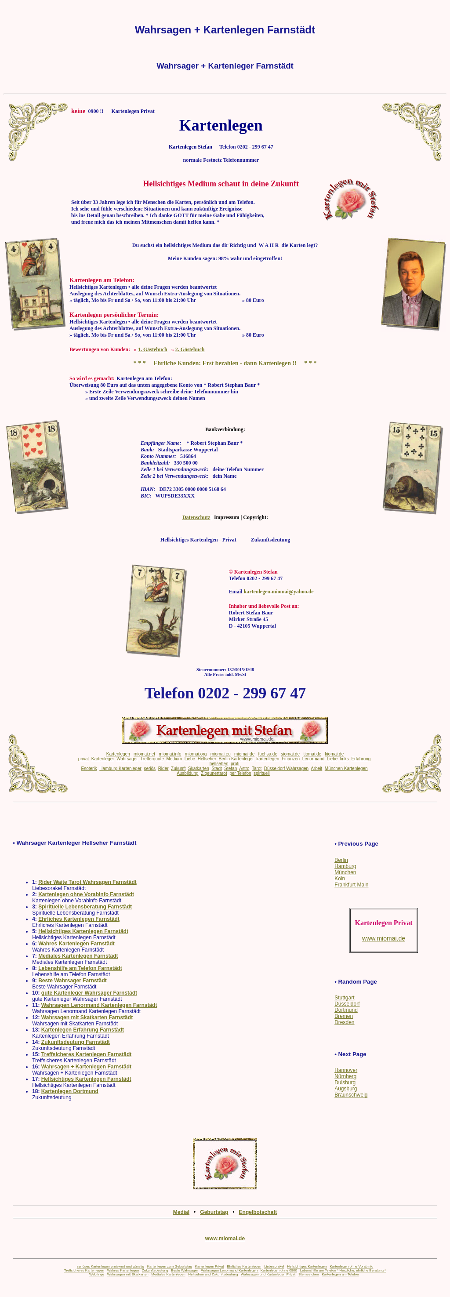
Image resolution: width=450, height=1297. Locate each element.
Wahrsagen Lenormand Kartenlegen (229, 1270)
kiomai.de (334, 754)
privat (83, 758)
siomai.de (290, 754)
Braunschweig (350, 1095)
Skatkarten (198, 768)
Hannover (345, 1070)
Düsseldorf (346, 1004)
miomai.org (196, 754)
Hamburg (345, 866)
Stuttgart (344, 998)
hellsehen (219, 763)
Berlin (341, 860)
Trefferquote (152, 758)
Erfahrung (360, 758)
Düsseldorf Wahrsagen (286, 768)
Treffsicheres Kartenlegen (84, 1270)
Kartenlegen (118, 754)
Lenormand (313, 758)
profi (235, 763)
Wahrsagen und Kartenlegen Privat (268, 1274)
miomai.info (170, 754)
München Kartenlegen (346, 768)
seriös (150, 768)
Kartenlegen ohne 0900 (279, 1270)
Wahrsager (127, 758)
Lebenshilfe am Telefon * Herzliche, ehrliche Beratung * (343, 1270)
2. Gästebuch (190, 349)
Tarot (256, 768)
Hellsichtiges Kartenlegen (307, 1266)
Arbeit (316, 768)
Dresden (344, 1022)
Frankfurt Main (351, 885)
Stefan (230, 768)
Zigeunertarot (214, 773)
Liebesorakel (274, 1266)
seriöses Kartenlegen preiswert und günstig (110, 1266)
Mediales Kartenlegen (168, 1274)
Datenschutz (196, 517)
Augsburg (345, 1089)
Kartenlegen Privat (209, 1266)
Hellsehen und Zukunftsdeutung (213, 1274)
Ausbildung (187, 773)
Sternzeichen (308, 1274)
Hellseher (207, 758)
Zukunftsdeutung (155, 1270)
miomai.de (244, 754)
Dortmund (346, 1010)
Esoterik (89, 768)
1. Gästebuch (152, 349)
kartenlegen (267, 758)
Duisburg (345, 1082)
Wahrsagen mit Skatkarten (128, 1274)
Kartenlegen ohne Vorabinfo (351, 1266)
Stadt (216, 768)
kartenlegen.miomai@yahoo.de (278, 592)
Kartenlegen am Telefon (340, 1274)
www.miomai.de (225, 1238)
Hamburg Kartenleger (120, 768)
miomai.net (144, 754)
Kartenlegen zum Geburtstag (169, 1266)
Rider (163, 768)
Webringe (96, 1274)
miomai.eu (220, 754)
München (345, 872)
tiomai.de (312, 754)
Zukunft (178, 768)
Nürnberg (345, 1076)
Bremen (343, 1016)
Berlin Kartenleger (236, 758)
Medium (174, 758)
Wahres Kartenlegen (123, 1270)
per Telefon (240, 773)
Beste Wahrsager (184, 1270)
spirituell (262, 773)
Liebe (190, 758)
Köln (339, 879)
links (344, 758)
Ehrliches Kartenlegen (244, 1266)
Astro (244, 768)
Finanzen (291, 758)
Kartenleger (102, 758)
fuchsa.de (267, 754)
